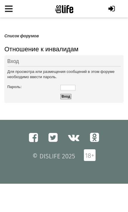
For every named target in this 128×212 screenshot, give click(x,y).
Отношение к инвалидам (41, 49)
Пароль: (14, 87)
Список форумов (21, 36)
